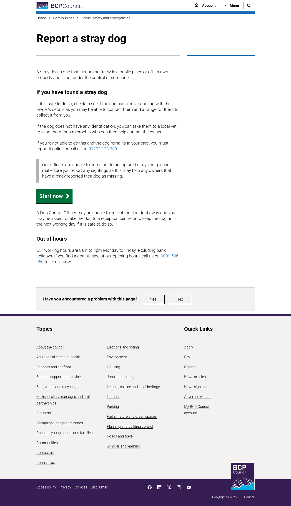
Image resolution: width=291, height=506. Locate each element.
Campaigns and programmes (59, 423)
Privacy (65, 487)
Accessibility (46, 487)
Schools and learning (123, 446)
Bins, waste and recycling (56, 387)
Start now (54, 196)
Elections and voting (123, 347)
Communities (63, 18)
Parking (113, 406)
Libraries (113, 396)
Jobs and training (120, 377)
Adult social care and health (58, 357)
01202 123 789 (103, 148)
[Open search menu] (249, 5)
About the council (50, 347)
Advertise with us (197, 396)
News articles (195, 377)
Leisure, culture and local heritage (133, 387)
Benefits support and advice (58, 377)
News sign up (195, 387)
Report (189, 367)
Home (41, 18)
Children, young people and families (64, 433)
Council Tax (45, 462)
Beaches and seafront (53, 367)
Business (43, 413)
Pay (187, 357)
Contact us (45, 452)
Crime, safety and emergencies (105, 18)
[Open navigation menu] (232, 5)
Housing (113, 367)
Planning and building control (130, 426)
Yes (153, 299)
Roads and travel (120, 436)
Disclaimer (99, 487)
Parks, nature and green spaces (132, 416)
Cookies (81, 487)
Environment (117, 357)
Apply (188, 347)
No (180, 299)
